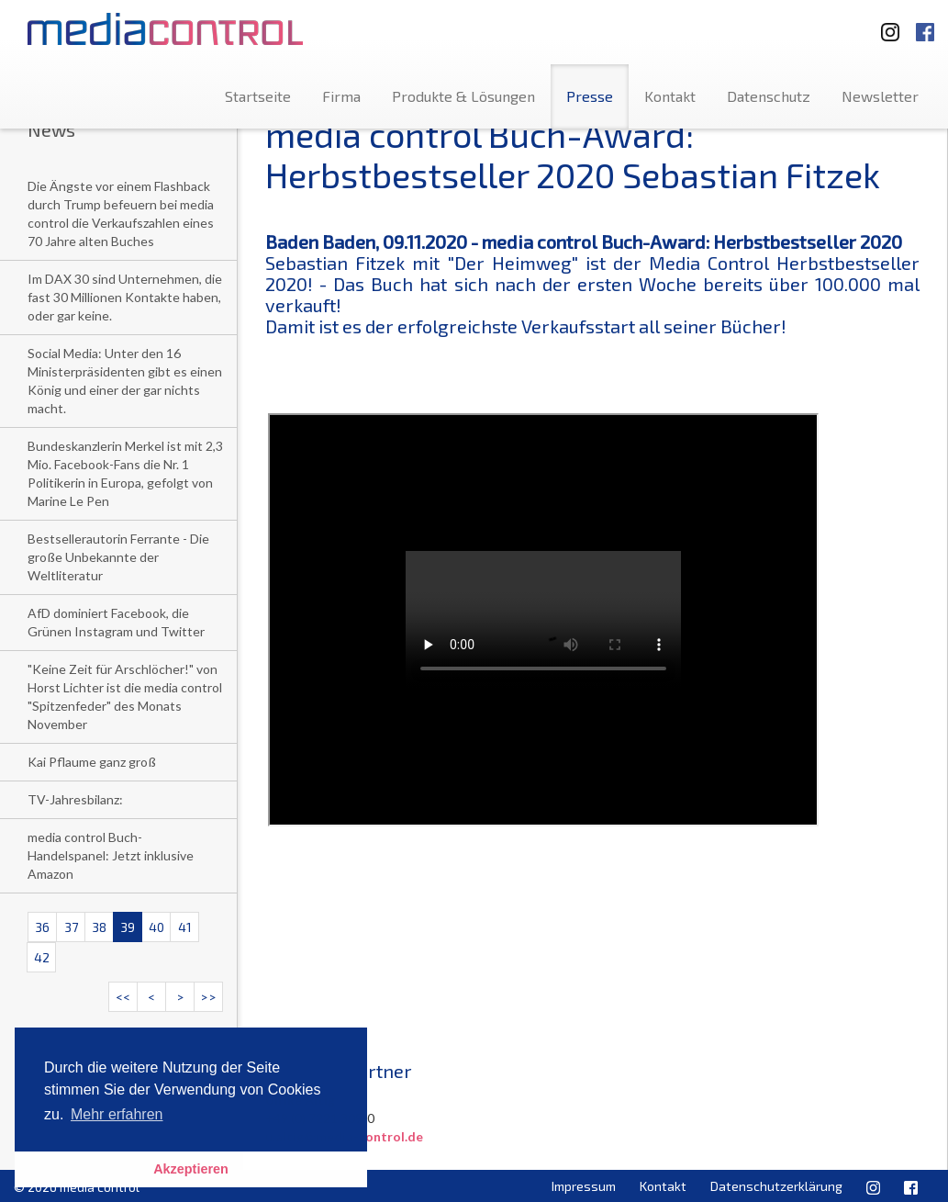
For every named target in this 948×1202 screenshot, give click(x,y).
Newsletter (880, 96)
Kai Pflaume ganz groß (92, 762)
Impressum (584, 1186)
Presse (589, 96)
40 (156, 927)
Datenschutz (768, 96)
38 (99, 927)
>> (208, 997)
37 (71, 927)
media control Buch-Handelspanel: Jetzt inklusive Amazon (111, 855)
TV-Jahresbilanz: (75, 799)
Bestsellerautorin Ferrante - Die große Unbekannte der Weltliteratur (118, 557)
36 (42, 927)
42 (42, 957)
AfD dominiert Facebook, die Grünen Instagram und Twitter (116, 622)
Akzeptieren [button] (191, 1169)
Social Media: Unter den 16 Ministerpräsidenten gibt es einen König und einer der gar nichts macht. (125, 380)
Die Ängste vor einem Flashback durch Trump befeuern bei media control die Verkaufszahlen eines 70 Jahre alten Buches (121, 213)
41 (185, 927)
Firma (341, 96)
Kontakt (670, 96)
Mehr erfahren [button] (117, 1114)
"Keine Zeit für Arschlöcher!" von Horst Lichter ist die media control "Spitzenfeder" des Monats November (125, 696)
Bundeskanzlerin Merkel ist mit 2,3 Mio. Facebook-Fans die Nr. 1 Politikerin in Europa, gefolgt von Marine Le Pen (125, 473)
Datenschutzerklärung (776, 1186)
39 (127, 927)
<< (123, 997)
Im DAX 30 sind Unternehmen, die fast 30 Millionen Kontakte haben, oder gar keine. (125, 297)
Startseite (258, 96)
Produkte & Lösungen (463, 96)
